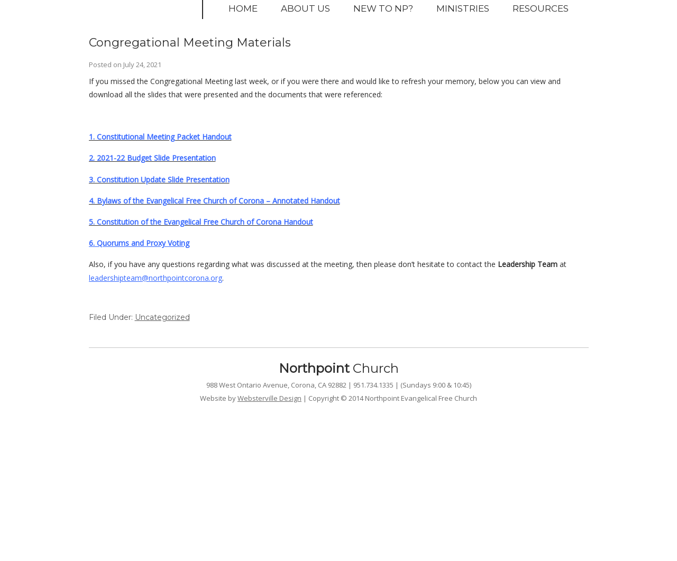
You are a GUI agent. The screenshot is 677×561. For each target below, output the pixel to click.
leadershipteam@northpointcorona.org (155, 278)
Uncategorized (162, 317)
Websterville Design (269, 398)
